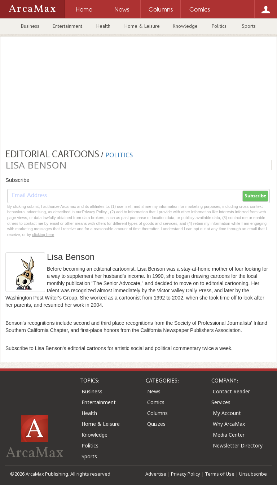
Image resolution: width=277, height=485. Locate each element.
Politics (219, 26)
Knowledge (185, 26)
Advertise (155, 474)
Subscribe (255, 195)
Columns (157, 413)
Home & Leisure (142, 26)
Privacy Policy (185, 474)
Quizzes (156, 423)
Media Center (229, 434)
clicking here (43, 234)
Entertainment (67, 26)
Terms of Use (219, 474)
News (154, 391)
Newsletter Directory (238, 445)
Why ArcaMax (229, 423)
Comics (155, 402)
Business (30, 26)
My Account (227, 413)
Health (103, 26)
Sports (249, 26)
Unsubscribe (253, 474)
